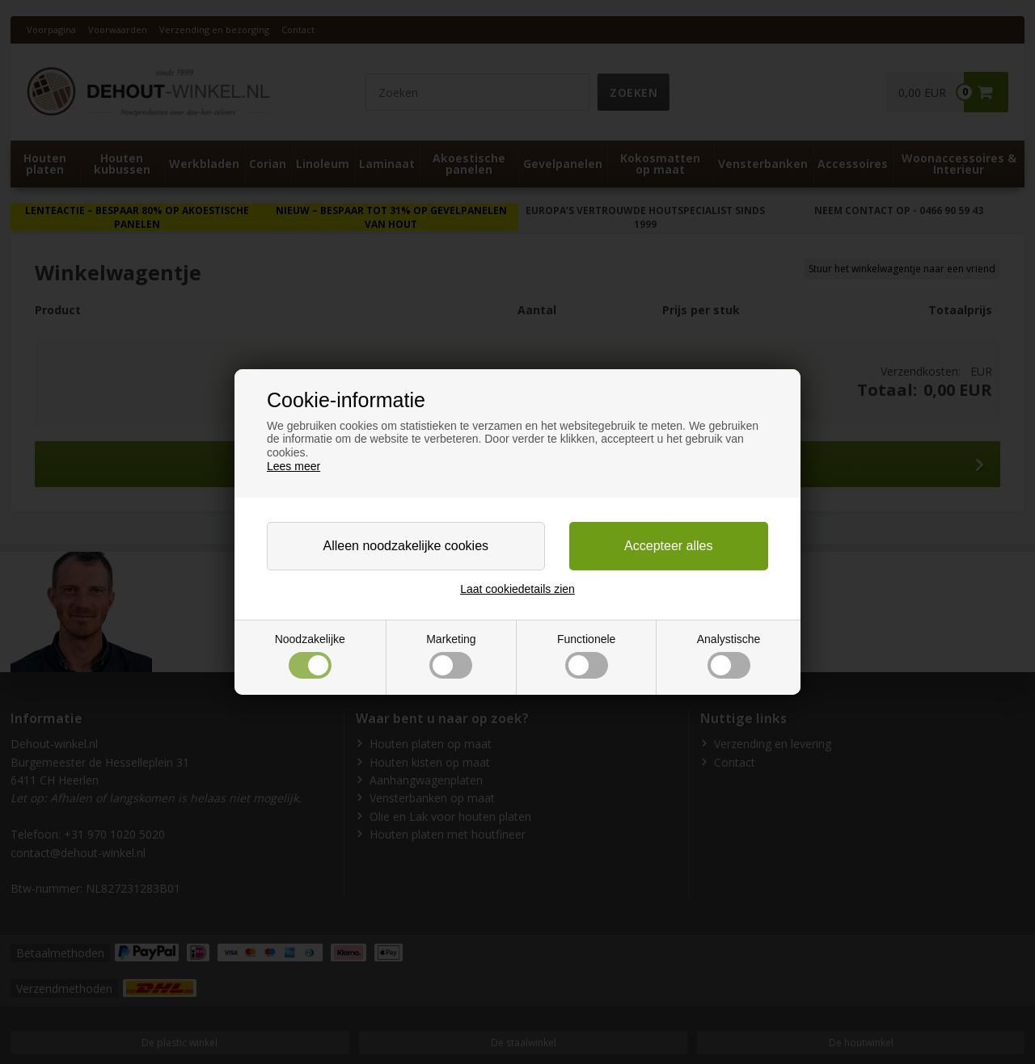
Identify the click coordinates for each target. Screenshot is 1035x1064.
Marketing (450, 656)
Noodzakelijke (310, 656)
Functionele (586, 656)
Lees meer (293, 466)
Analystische (729, 656)
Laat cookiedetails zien (517, 588)
